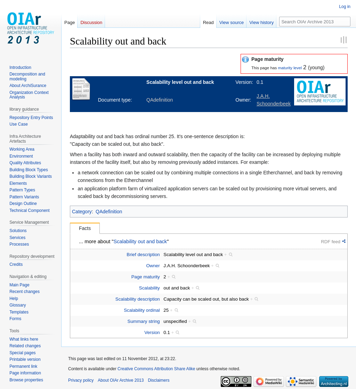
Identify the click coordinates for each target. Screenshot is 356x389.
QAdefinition (109, 211)
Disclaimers (158, 380)
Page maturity (145, 276)
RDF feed (330, 241)
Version (152, 332)
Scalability (149, 288)
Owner (153, 265)
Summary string (144, 321)
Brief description (143, 254)
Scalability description (137, 299)
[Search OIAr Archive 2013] (314, 21)
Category (82, 211)
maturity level (290, 67)
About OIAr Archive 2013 (121, 380)
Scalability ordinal (142, 310)
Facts (85, 228)
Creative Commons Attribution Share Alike (156, 368)
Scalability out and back (140, 241)
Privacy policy (81, 380)
